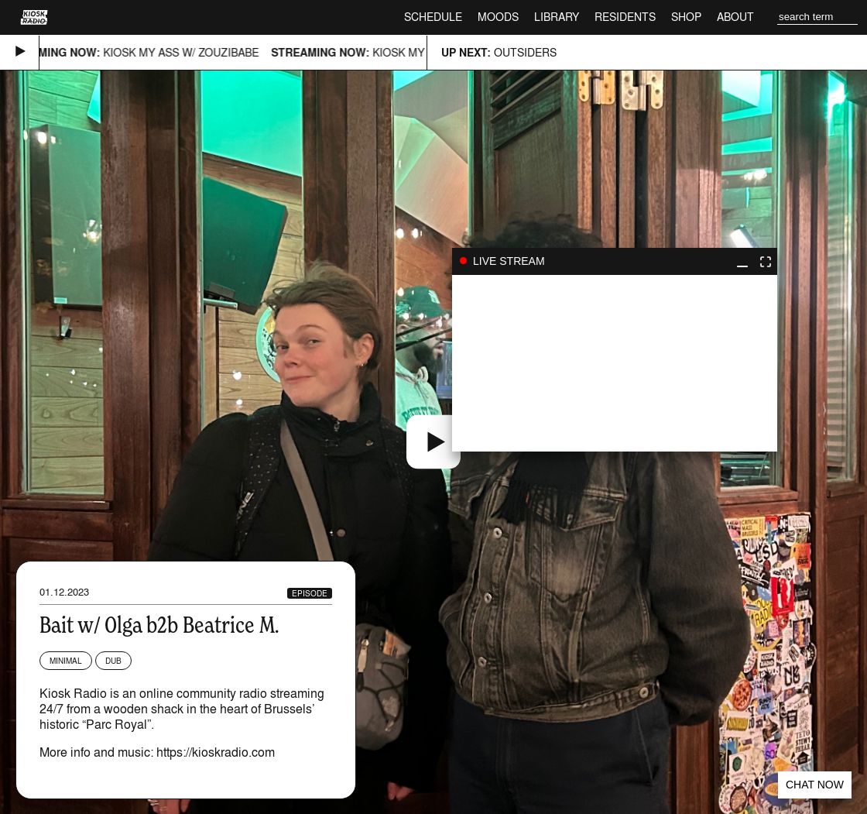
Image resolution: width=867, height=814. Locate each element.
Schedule (433, 16)
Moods (498, 16)
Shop (686, 16)
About (735, 16)
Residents (625, 16)
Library (556, 16)
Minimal (66, 660)
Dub (113, 660)
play (614, 363)
